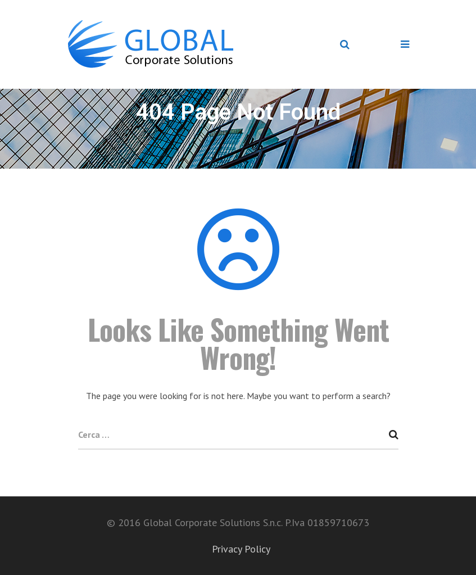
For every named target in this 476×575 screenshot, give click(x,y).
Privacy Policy (241, 548)
